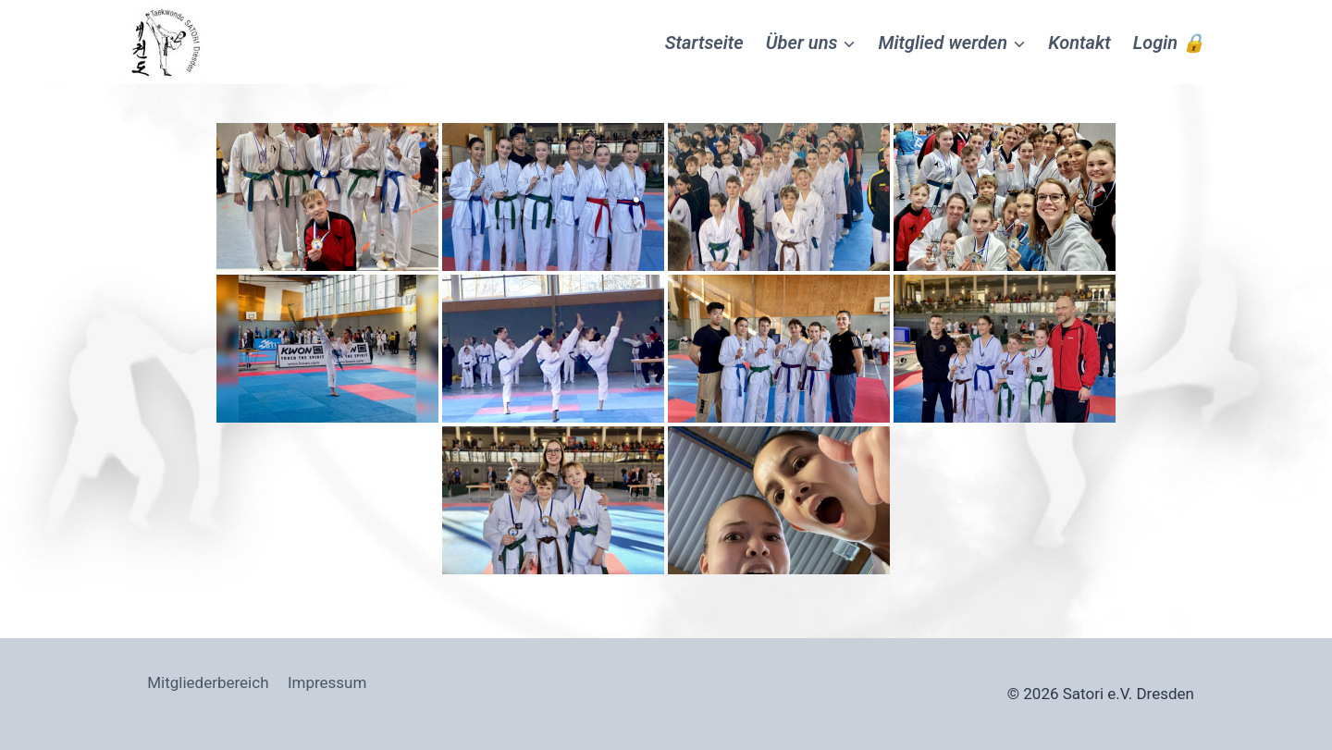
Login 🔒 (1169, 42)
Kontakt (1079, 42)
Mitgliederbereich (207, 682)
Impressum (327, 682)
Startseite (704, 42)
